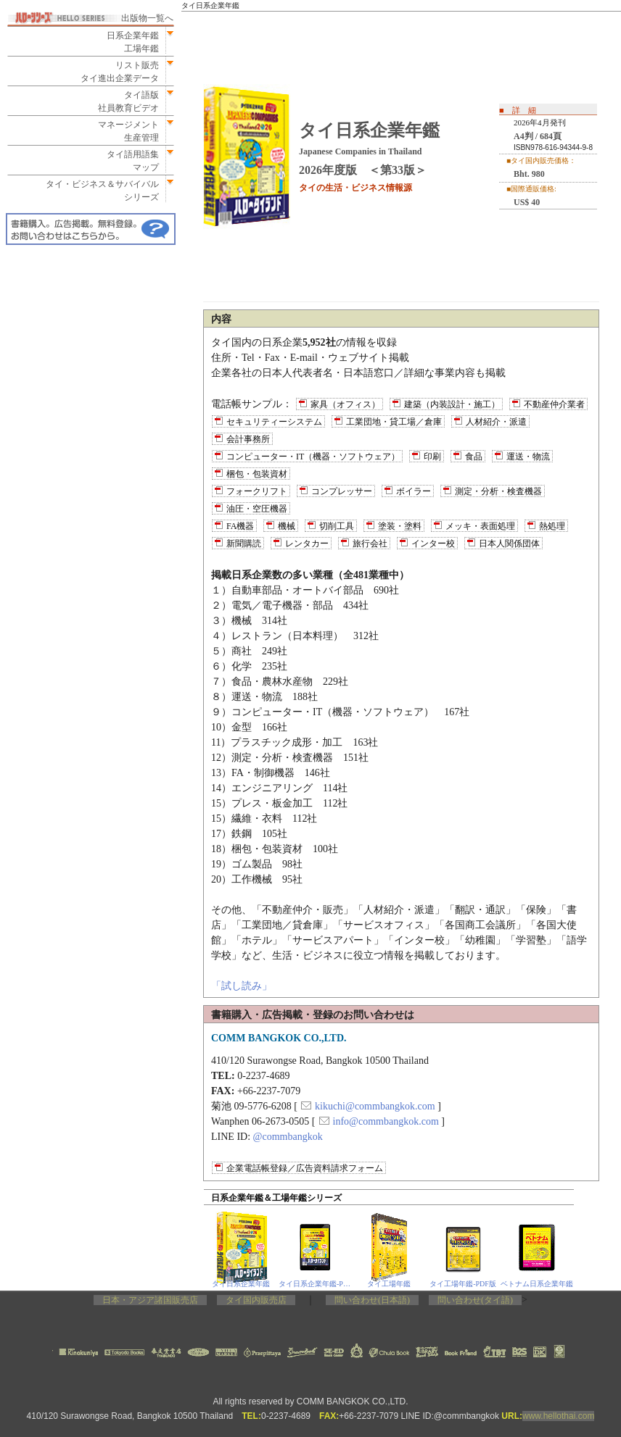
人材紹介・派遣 (496, 422)
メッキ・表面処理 (480, 526)
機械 (286, 526)
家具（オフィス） (345, 404)
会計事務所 (248, 439)
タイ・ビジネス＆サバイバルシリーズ (98, 190)
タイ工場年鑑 (389, 1284)
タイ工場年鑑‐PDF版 (462, 1284)
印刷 (432, 456)
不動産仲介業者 (554, 404)
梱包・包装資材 (256, 474)
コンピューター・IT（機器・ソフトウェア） (313, 456)
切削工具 (336, 526)
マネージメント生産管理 (124, 131)
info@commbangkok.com (386, 1121)
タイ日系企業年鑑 (241, 1284)
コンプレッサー (341, 491)
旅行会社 (370, 543)
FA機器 (240, 526)
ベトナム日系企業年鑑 (537, 1284)
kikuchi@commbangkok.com (375, 1106)
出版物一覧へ (147, 18)
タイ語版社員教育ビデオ (128, 101)
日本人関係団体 (509, 543)
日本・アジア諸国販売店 (150, 1300)
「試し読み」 (241, 985)
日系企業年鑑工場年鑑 (128, 42)
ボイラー (413, 491)
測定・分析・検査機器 (498, 491)
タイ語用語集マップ (128, 160)
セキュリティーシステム (274, 422)
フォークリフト (256, 491)
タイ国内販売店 (256, 1300)
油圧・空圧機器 (256, 509)
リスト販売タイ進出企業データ (120, 71)
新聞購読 (243, 543)
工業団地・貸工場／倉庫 (394, 422)
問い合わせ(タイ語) (475, 1300)
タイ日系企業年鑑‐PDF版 (315, 1284)
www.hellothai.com (558, 1416)
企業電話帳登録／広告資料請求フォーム (304, 1168)
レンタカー (307, 543)
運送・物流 (528, 456)
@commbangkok (288, 1136)
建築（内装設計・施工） (452, 404)
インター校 (433, 543)
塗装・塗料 (399, 526)
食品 (473, 456)
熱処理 (552, 526)
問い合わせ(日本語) (372, 1300)
